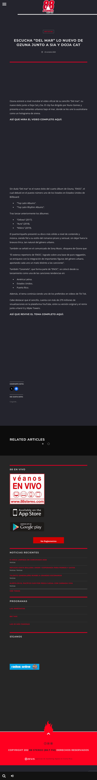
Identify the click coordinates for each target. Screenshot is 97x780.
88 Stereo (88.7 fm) (42, 750)
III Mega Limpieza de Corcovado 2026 (28, 560)
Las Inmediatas (17, 609)
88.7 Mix (13, 616)
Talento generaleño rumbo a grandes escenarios (36, 576)
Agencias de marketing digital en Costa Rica (53, 759)
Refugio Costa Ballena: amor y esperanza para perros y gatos (42, 568)
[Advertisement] (48, 20)
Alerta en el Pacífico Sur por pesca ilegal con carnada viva (41, 583)
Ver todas (15, 591)
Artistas (48, 32)
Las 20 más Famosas (20, 624)
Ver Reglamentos (48, 541)
